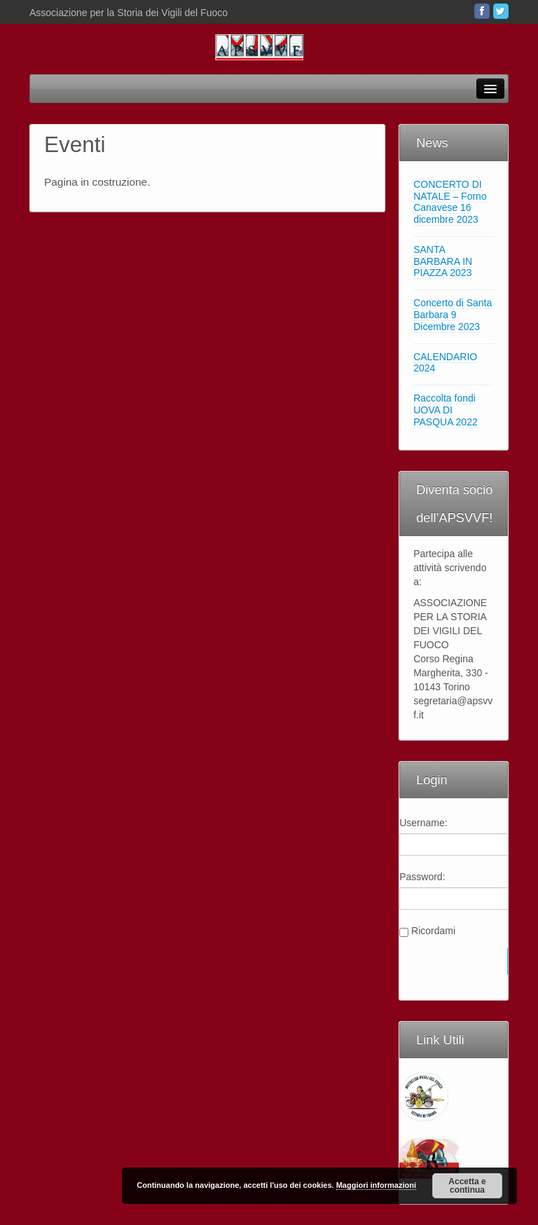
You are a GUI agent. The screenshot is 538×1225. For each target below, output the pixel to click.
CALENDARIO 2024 (445, 362)
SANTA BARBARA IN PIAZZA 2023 (442, 261)
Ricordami (433, 930)
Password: (422, 876)
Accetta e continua (466, 1186)
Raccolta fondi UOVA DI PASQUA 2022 (445, 409)
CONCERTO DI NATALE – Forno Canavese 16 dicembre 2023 (450, 202)
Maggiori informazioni (376, 1185)
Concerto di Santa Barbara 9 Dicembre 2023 (452, 314)
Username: (423, 822)
